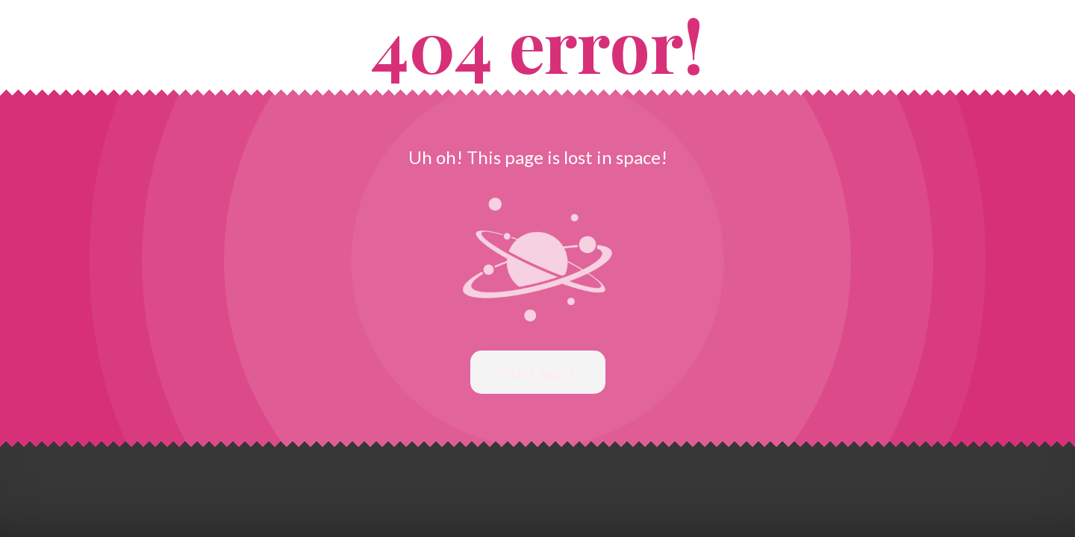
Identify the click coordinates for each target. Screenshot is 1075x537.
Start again (538, 372)
